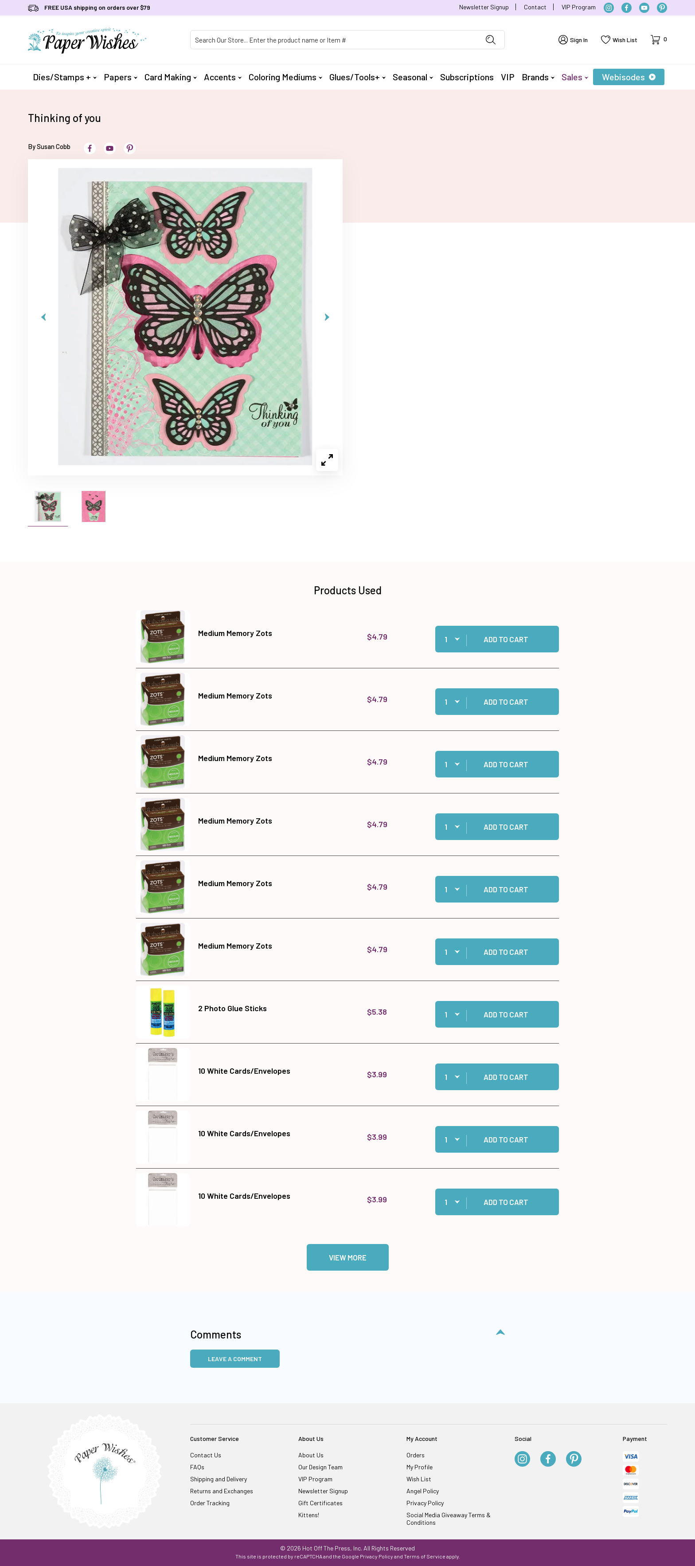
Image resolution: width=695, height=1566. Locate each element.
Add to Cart (506, 639)
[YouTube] (644, 8)
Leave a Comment (235, 1358)
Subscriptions (467, 76)
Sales (575, 76)
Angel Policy (422, 1491)
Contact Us (205, 1455)
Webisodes (629, 76)
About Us (311, 1455)
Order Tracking (210, 1503)
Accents (223, 76)
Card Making (170, 76)
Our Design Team (320, 1467)
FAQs (197, 1467)
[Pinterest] (662, 8)
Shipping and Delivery (218, 1479)
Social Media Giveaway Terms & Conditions (448, 1518)
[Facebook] (626, 8)
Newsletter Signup (484, 7)
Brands (538, 76)
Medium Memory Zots (235, 633)
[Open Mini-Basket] (659, 39)
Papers (120, 76)
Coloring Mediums (285, 76)
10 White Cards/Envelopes (244, 1070)
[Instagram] (609, 8)
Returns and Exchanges (221, 1491)
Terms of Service (424, 1556)
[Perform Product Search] (490, 40)
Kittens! (308, 1515)
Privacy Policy (425, 1503)
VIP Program (579, 7)
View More (348, 1257)
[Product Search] (334, 40)
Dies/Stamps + (65, 76)
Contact (535, 7)
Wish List (418, 1479)
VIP (508, 76)
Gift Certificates (320, 1503)
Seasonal (413, 76)
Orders (415, 1455)
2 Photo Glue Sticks (232, 1008)
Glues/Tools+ (357, 76)
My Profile (419, 1467)
